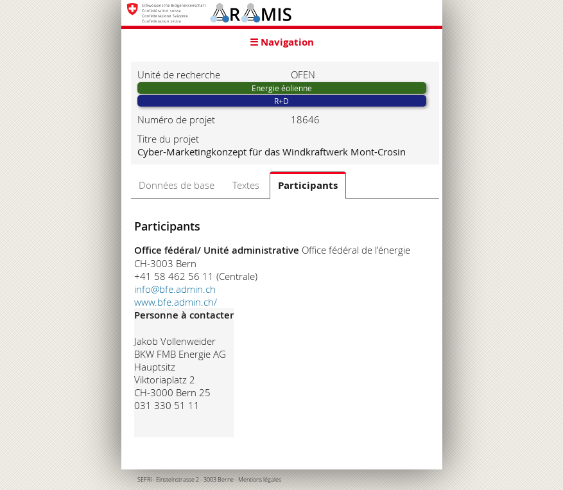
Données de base (176, 185)
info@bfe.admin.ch (175, 289)
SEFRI (144, 480)
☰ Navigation (282, 42)
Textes (245, 185)
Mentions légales (259, 480)
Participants (308, 185)
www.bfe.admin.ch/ (175, 301)
